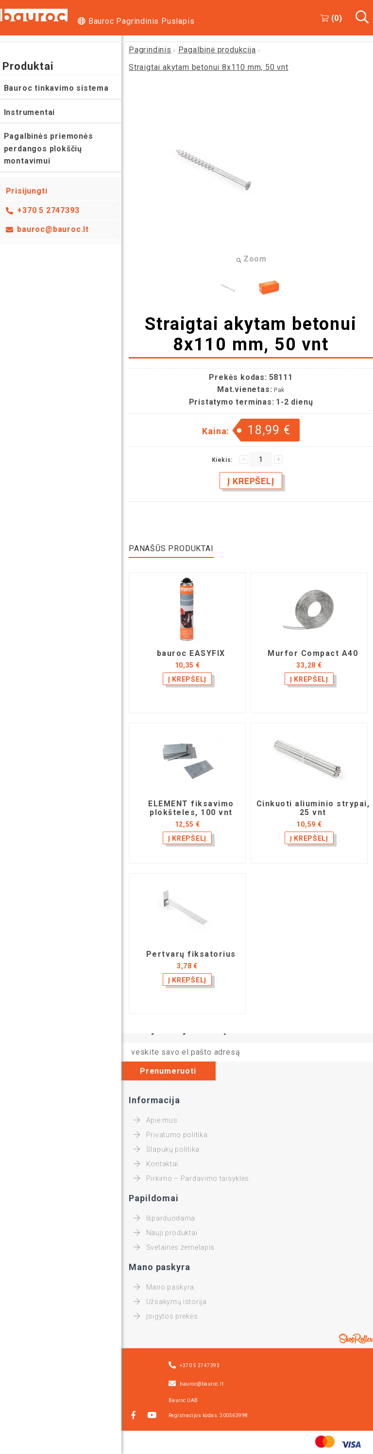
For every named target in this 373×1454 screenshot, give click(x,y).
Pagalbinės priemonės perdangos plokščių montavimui (48, 148)
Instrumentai (29, 112)
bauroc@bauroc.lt (53, 229)
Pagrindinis (150, 49)
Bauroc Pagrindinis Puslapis (141, 21)
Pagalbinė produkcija (217, 49)
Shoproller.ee (356, 1338)
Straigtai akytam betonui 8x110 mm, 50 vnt (208, 67)
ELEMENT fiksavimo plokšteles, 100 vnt (191, 808)
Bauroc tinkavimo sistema (56, 88)
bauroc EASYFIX (191, 653)
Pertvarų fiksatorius (191, 954)
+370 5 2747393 (48, 210)
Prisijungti (27, 191)
